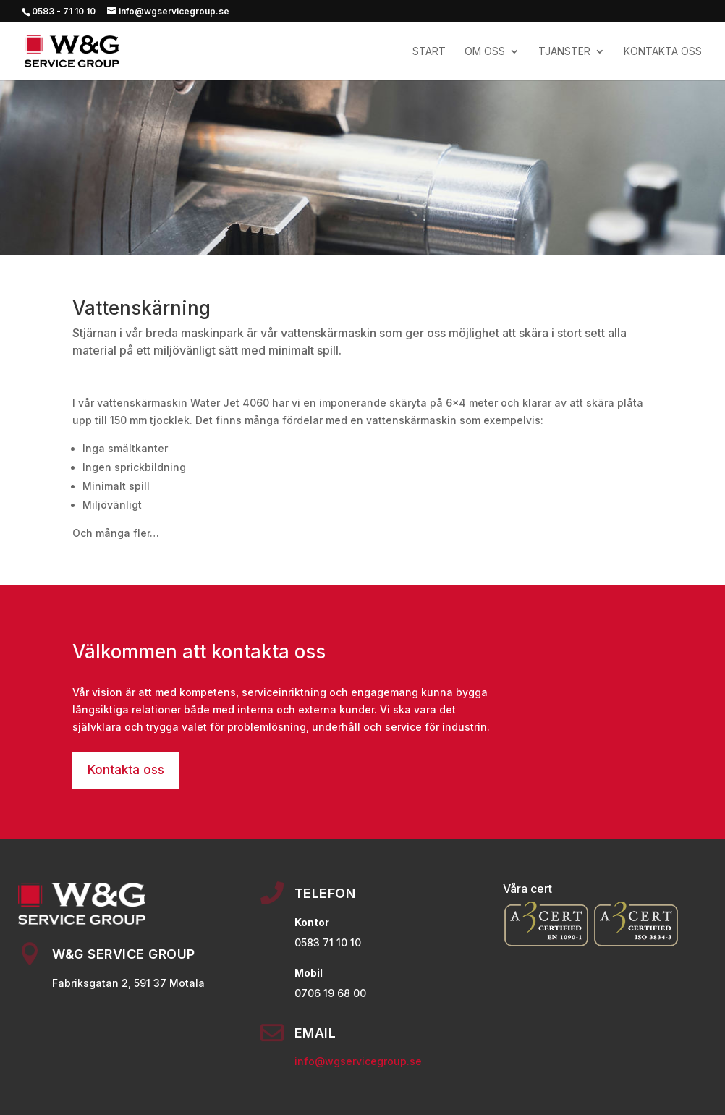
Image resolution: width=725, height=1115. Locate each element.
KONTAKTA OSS (663, 51)
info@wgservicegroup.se (358, 1061)
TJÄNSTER (564, 51)
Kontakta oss (126, 770)
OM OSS (485, 51)
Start (429, 51)
